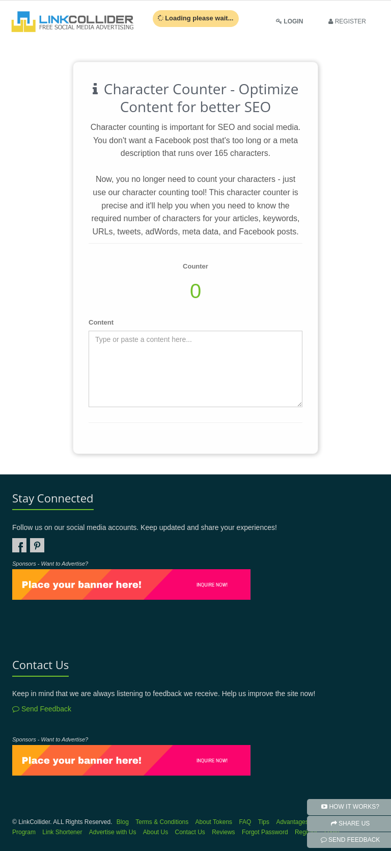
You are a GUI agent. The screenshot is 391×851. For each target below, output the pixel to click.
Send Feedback (41, 709)
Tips (263, 822)
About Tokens (214, 822)
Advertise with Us (112, 832)
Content (101, 322)
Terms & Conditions (161, 822)
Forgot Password (265, 832)
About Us (155, 832)
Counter (195, 266)
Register (306, 832)
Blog (123, 822)
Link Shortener (62, 832)
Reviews (223, 832)
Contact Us (190, 832)
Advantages (292, 822)
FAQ (245, 822)
